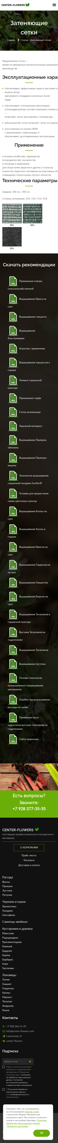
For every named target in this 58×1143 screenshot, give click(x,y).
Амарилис (8, 1006)
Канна (5, 1010)
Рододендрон (10, 938)
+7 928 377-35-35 (29, 809)
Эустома (7, 890)
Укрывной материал (25, 426)
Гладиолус (8, 988)
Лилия (6, 979)
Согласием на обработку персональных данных (18, 1077)
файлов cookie (32, 1112)
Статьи (24, 40)
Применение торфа (24, 398)
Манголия (8, 933)
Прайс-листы (29, 855)
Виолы (6, 882)
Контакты (10, 1018)
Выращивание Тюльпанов (28, 650)
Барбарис (7, 959)
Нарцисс (7, 997)
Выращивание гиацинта (27, 317)
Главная (11, 40)
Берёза (6, 955)
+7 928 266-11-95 (16, 1026)
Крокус (6, 993)
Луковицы (9, 975)
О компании (29, 847)
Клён (5, 964)
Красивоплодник (12, 942)
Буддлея (7, 951)
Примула (7, 886)
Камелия (7, 946)
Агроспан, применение (26, 348)
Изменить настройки (17, 1126)
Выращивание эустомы (27, 664)
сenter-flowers (14, 1041)
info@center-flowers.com (20, 1031)
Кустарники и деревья (17, 928)
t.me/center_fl (14, 1036)
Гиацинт (7, 984)
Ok (41, 1133)
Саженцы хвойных (14, 921)
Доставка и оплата (29, 865)
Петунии (7, 895)
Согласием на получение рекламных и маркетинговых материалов (19, 1082)
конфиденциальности (19, 1094)
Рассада (7, 877)
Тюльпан (7, 1001)
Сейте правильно (23, 739)
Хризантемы (9, 906)
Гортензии (8, 968)
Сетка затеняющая (24, 412)
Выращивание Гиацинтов (28, 582)
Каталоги (29, 860)
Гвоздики (7, 911)
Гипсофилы (8, 915)
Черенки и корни (14, 901)
